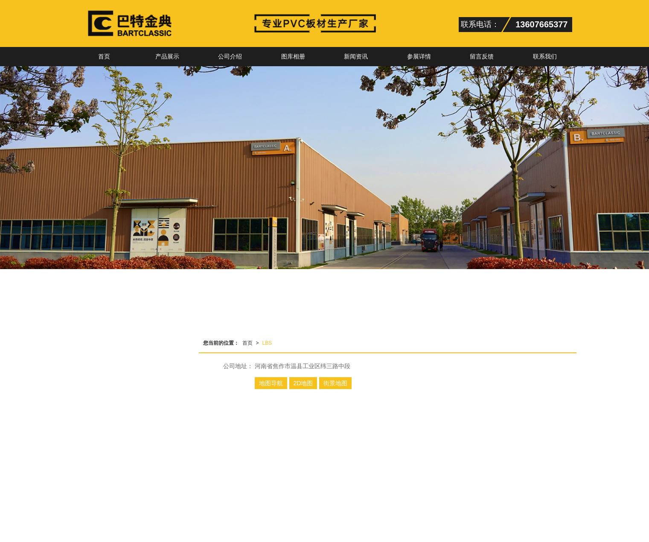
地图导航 (271, 383)
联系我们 (545, 56)
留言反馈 (482, 56)
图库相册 (293, 56)
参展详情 (419, 56)
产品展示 (167, 56)
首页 (104, 56)
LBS (267, 343)
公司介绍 (230, 56)
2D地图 (303, 383)
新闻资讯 (356, 56)
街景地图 (335, 383)
